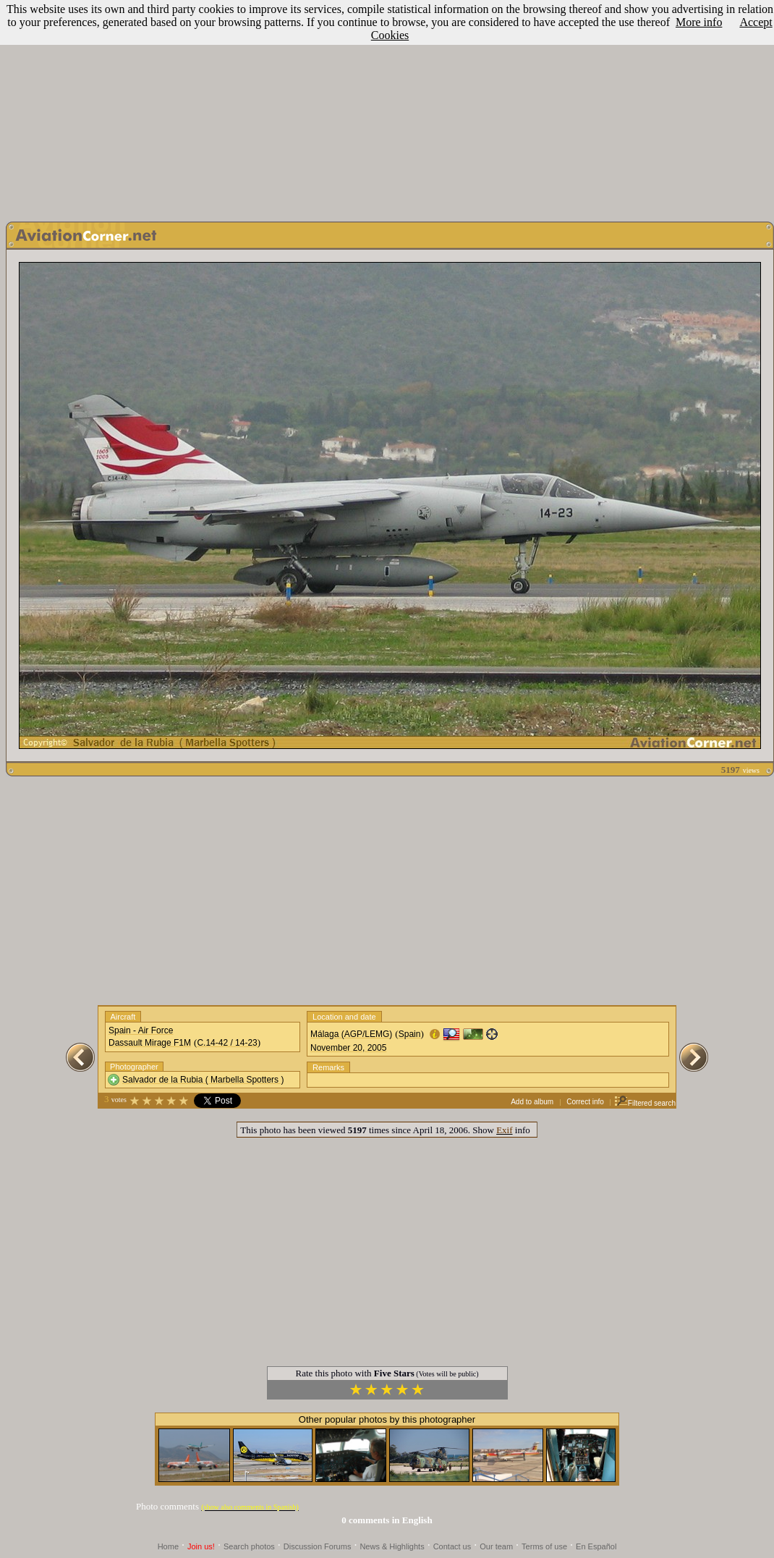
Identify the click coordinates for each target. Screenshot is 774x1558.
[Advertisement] (387, 107)
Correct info (585, 1102)
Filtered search (645, 1103)
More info (699, 22)
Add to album (532, 1102)
